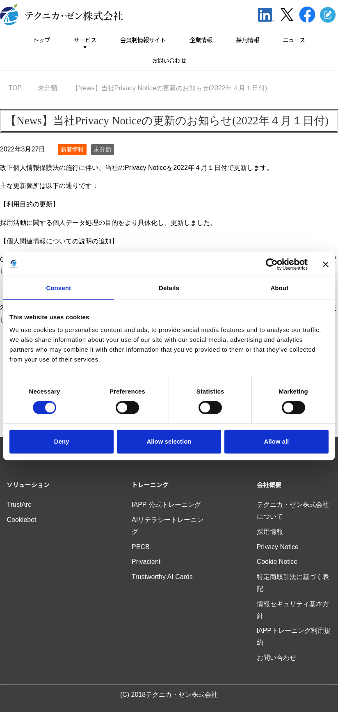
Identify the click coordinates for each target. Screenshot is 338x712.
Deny (61, 441)
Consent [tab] (58, 287)
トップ (41, 40)
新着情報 (72, 149)
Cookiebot (21, 519)
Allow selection (168, 441)
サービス (84, 40)
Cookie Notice (277, 561)
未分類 (102, 149)
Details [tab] (169, 287)
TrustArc (19, 504)
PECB (141, 546)
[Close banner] (326, 264)
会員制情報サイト (143, 40)
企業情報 (201, 40)
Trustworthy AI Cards (162, 576)
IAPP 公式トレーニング (166, 504)
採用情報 (247, 40)
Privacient (146, 561)
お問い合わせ (169, 60)
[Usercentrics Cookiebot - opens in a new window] (272, 264)
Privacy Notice (278, 546)
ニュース (294, 40)
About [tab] (279, 287)
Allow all (276, 441)
